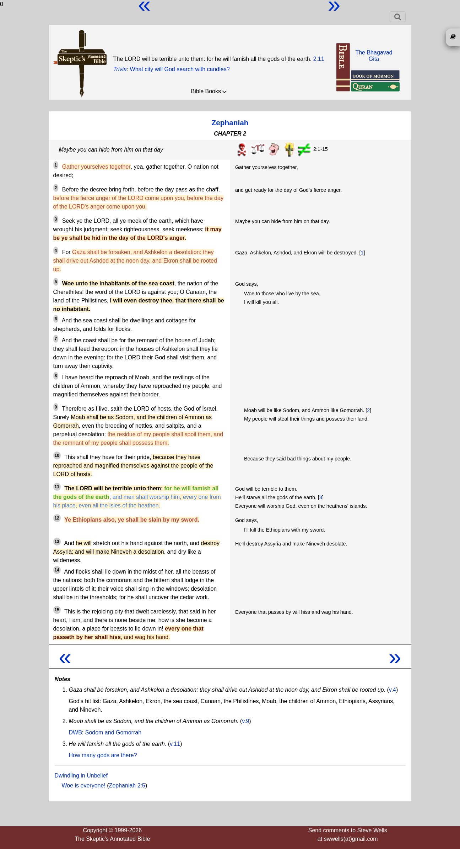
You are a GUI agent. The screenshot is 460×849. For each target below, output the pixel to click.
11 (57, 486)
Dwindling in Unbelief (81, 775)
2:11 (318, 59)
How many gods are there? (103, 755)
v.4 (392, 690)
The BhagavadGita (373, 55)
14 (57, 570)
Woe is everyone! (83, 785)
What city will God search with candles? (180, 69)
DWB (75, 732)
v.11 (175, 744)
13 (57, 541)
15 (57, 609)
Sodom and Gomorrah (113, 732)
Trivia (120, 69)
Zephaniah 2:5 (127, 785)
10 (57, 455)
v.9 (245, 721)
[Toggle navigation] (398, 16)
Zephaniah (230, 122)
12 (57, 518)
